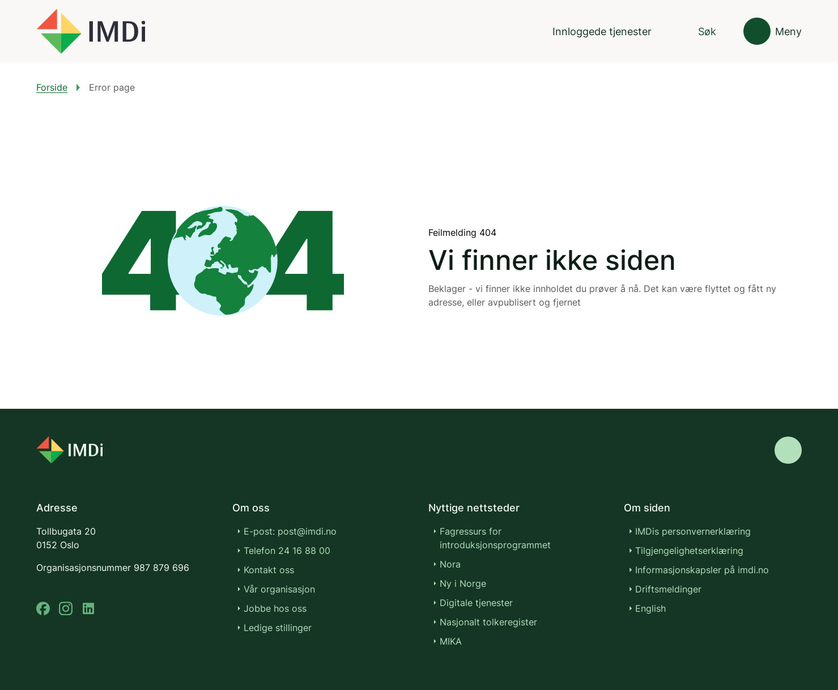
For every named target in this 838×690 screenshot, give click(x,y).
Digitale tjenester (476, 602)
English (650, 608)
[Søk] (697, 31)
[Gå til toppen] (788, 450)
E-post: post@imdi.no (290, 531)
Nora (450, 564)
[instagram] (66, 609)
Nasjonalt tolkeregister (488, 622)
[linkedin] (88, 609)
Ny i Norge (463, 583)
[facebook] (43, 609)
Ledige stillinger (278, 627)
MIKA (451, 641)
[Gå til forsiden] (90, 31)
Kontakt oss (269, 569)
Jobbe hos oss (275, 608)
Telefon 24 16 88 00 (287, 550)
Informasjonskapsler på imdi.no (702, 569)
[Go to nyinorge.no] (69, 450)
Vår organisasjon (279, 589)
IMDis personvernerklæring (693, 531)
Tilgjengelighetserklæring (689, 550)
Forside (51, 87)
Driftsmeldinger (668, 589)
